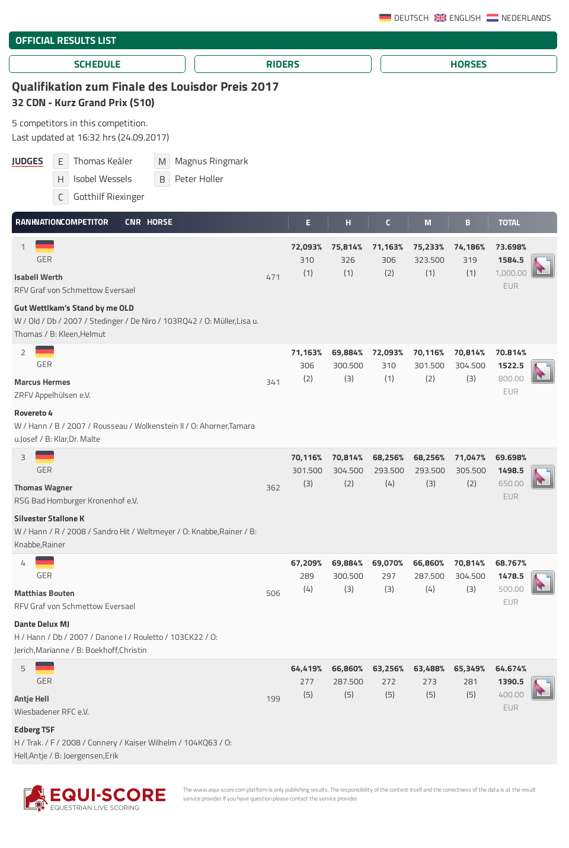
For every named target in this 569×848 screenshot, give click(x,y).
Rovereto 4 (34, 412)
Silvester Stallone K (50, 518)
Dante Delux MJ (42, 623)
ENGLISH (465, 17)
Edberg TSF (35, 729)
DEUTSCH (411, 17)
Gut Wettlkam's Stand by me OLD (75, 307)
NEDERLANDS (526, 17)
